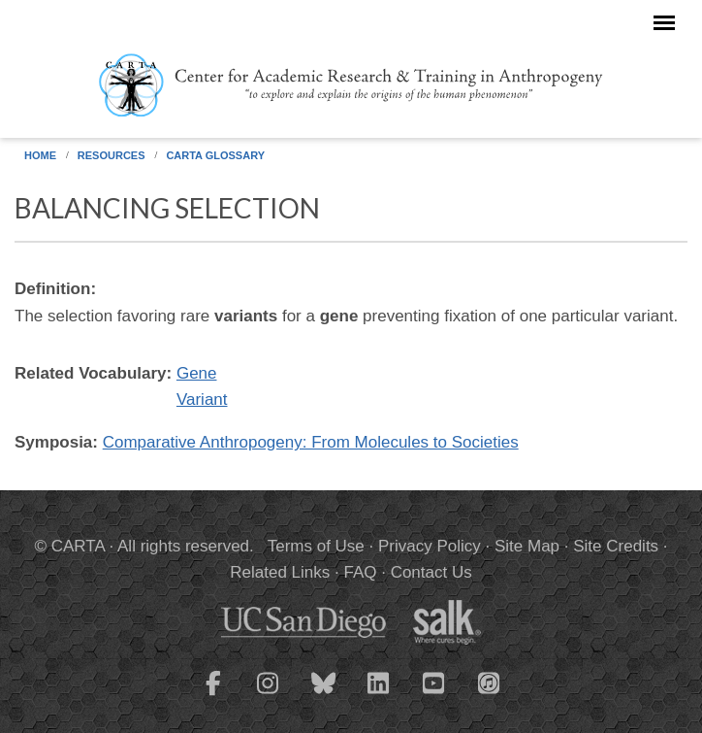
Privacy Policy (429, 546)
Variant (202, 399)
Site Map (527, 546)
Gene (196, 373)
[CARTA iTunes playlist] (489, 681)
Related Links (280, 572)
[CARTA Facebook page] (213, 695)
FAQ (359, 572)
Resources (111, 155)
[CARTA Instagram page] (268, 695)
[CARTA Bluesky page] (324, 695)
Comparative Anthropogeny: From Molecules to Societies (311, 442)
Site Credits (615, 546)
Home (40, 155)
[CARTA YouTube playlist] (434, 695)
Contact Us (431, 572)
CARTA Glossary (215, 155)
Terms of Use (316, 546)
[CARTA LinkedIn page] (379, 695)
